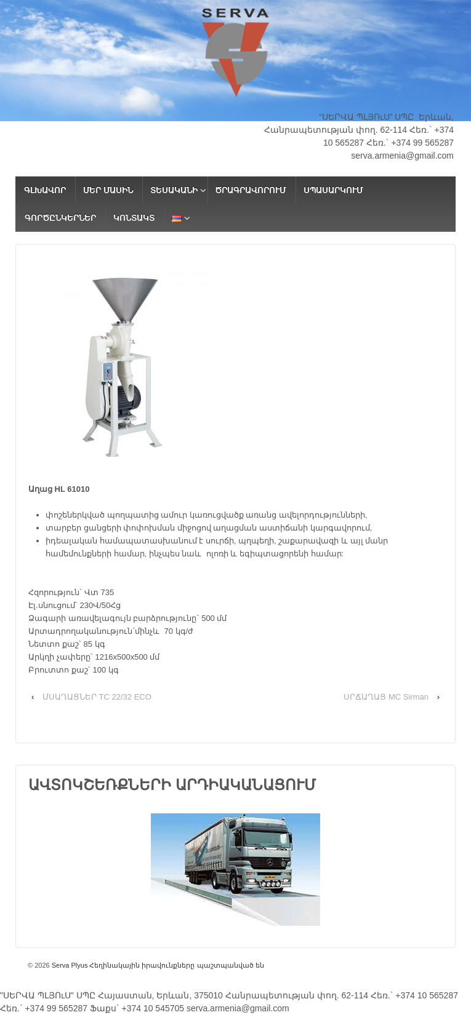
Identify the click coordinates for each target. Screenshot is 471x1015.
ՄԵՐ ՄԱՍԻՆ (108, 190)
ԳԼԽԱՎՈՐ (45, 190)
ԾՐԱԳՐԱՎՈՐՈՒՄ (250, 190)
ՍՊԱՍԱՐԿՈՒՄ (333, 190)
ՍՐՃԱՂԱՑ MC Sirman (386, 696)
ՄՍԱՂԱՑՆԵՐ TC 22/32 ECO (96, 696)
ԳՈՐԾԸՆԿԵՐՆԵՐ (60, 218)
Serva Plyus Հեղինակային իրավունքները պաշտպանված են (157, 965)
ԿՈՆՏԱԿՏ (134, 218)
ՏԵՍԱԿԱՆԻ (174, 190)
